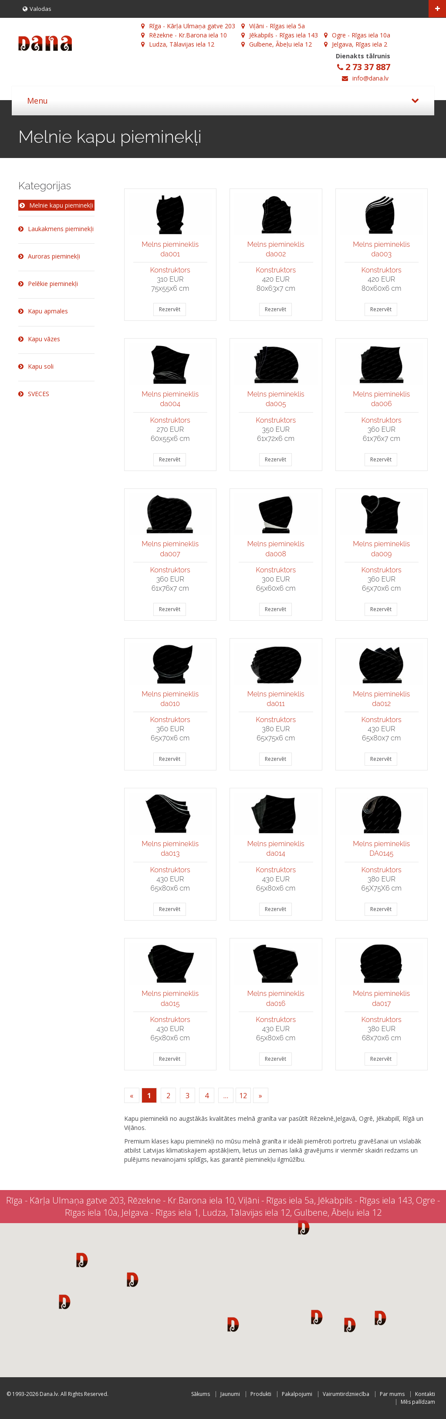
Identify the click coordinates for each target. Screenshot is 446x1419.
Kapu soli (36, 366)
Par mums (392, 1394)
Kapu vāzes (39, 339)
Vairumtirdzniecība (346, 1394)
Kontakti (425, 1394)
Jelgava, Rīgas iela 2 (355, 44)
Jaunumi (230, 1394)
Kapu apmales (43, 311)
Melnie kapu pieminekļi (56, 205)
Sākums (200, 1394)
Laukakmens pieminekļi (56, 229)
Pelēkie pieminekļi (48, 283)
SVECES (33, 394)
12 (243, 1095)
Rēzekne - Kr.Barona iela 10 (184, 35)
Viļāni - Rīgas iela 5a (273, 26)
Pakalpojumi (297, 1394)
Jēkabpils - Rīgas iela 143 (279, 35)
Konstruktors (170, 270)
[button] (82, 1260)
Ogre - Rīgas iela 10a (357, 35)
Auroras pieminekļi (49, 256)
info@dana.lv (370, 78)
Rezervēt (169, 309)
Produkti (260, 1394)
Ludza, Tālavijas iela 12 (177, 44)
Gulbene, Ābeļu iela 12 (276, 44)
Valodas (37, 9)
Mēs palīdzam (418, 1402)
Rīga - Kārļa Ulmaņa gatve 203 (188, 26)
